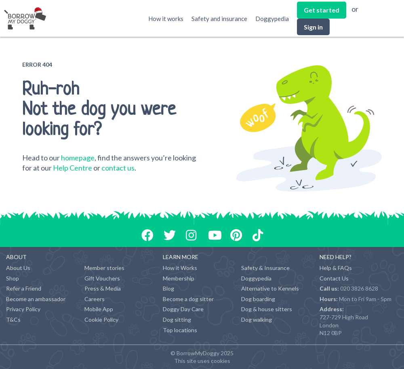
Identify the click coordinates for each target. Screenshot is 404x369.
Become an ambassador (35, 298)
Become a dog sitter (188, 298)
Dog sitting (177, 319)
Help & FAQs (336, 267)
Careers (94, 298)
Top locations (180, 330)
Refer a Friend (23, 288)
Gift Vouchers (102, 278)
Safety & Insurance (265, 267)
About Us (18, 267)
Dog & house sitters (266, 309)
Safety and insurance (219, 18)
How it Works (180, 267)
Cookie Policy (101, 319)
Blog (168, 288)
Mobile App (98, 309)
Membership (178, 278)
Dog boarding (258, 298)
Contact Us (334, 278)
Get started (321, 10)
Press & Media (102, 288)
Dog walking (256, 319)
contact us (118, 167)
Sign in (313, 27)
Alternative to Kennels (270, 288)
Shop (12, 278)
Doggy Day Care (183, 309)
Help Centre (72, 167)
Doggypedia (272, 18)
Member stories (104, 267)
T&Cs (13, 319)
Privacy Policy (23, 309)
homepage (78, 157)
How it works (165, 18)
